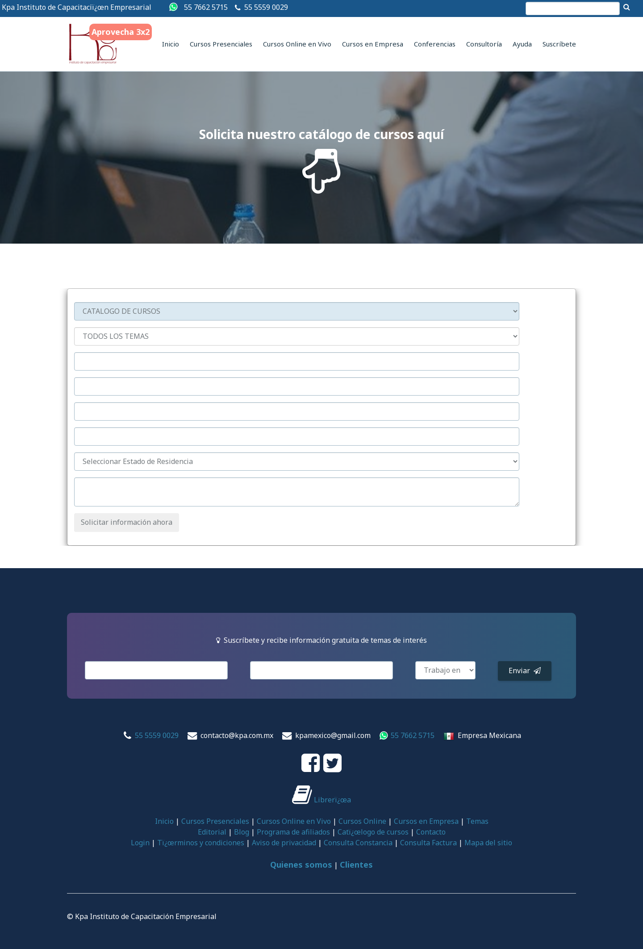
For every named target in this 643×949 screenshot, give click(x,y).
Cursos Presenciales (221, 43)
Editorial (212, 832)
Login (140, 843)
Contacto (431, 832)
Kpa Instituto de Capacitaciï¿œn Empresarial (76, 7)
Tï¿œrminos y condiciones (200, 843)
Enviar (525, 670)
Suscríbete (559, 43)
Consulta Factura (428, 843)
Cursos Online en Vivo (297, 43)
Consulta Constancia (358, 843)
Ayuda (522, 43)
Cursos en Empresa (372, 43)
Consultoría (484, 43)
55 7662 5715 (206, 7)
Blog (241, 832)
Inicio (170, 43)
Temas (477, 821)
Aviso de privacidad (284, 843)
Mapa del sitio (488, 843)
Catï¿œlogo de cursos (373, 832)
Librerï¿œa (321, 800)
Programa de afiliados (293, 832)
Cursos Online (362, 821)
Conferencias (434, 43)
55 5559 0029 (266, 7)
